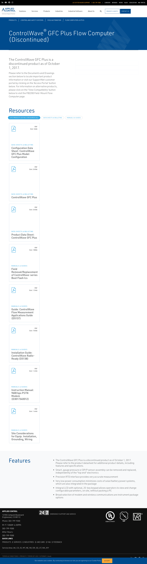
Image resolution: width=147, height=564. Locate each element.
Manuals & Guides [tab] (74, 118)
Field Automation (54, 20)
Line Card (41, 542)
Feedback (58, 542)
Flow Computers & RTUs (74, 20)
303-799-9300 (14, 521)
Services (18, 542)
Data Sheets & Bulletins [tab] (52, 118)
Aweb (50, 556)
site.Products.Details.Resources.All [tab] (24, 118)
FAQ (49, 542)
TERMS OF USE (33, 556)
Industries (29, 542)
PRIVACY (23, 556)
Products (13, 20)
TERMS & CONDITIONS (10, 556)
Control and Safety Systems (32, 20)
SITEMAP (43, 556)
